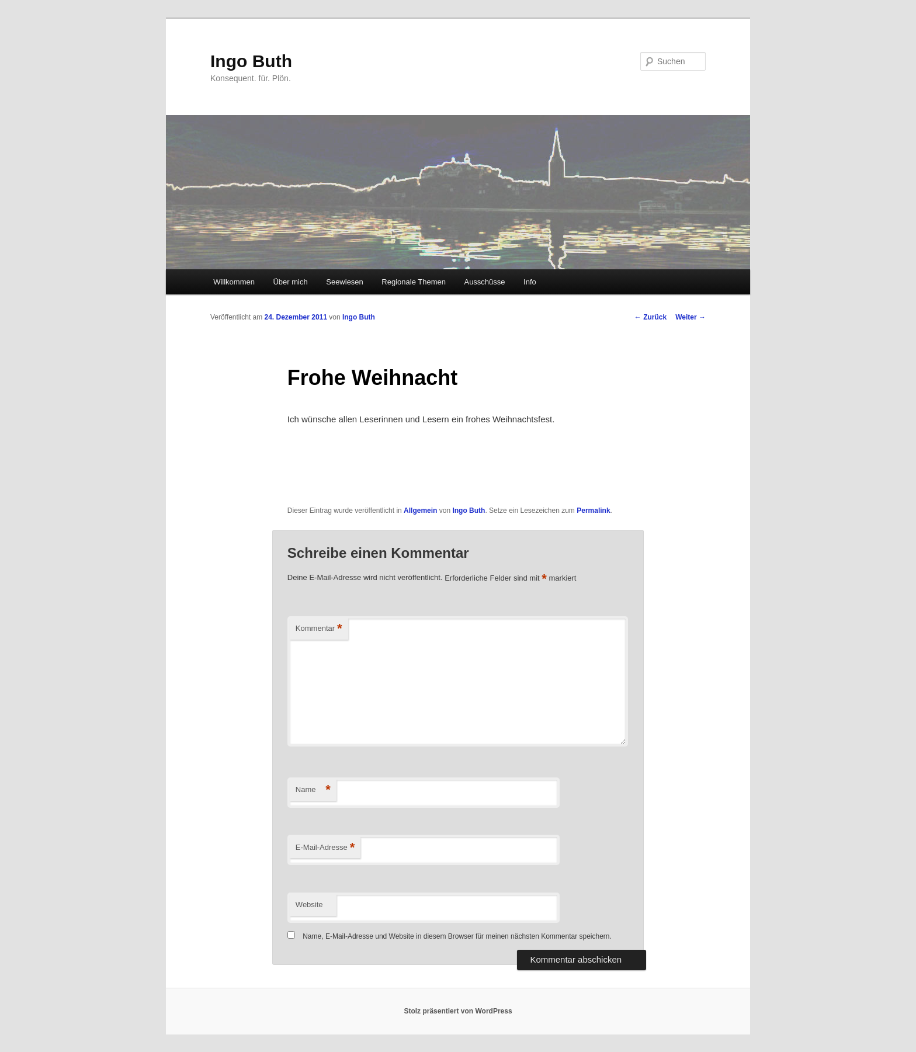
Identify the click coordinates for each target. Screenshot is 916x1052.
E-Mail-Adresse (325, 847)
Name (313, 790)
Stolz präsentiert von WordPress (458, 1011)
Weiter (690, 317)
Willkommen (234, 281)
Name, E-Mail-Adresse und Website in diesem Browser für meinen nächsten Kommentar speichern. (457, 936)
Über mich (290, 281)
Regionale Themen (413, 281)
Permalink (593, 510)
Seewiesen (344, 281)
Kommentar (319, 628)
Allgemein (420, 510)
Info (529, 281)
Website (309, 904)
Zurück (650, 317)
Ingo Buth (251, 61)
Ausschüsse (484, 281)
